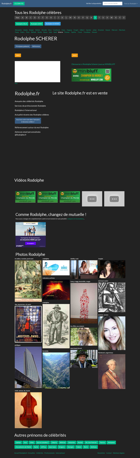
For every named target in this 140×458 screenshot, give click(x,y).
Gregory (62, 447)
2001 (18, 55)
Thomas (66, 32)
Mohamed (111, 442)
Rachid (80, 442)
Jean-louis (52, 447)
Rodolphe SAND (36, 24)
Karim (36, 447)
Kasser (108, 30)
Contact (109, 453)
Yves (25, 442)
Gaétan (18, 442)
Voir (16, 83)
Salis (50, 32)
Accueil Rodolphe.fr (20, 453)
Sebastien (71, 442)
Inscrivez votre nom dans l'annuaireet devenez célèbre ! (28, 121)
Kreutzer (101, 30)
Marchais (122, 30)
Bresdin (44, 30)
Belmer (38, 30)
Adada (25, 30)
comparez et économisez (75, 219)
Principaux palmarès (22, 46)
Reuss (45, 32)
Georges (70, 447)
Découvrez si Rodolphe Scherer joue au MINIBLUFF (93, 64)
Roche (39, 32)
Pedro (22, 32)
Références (36, 46)
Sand (55, 32)
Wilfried (62, 442)
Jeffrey (43, 447)
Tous (17, 17)
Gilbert (82, 30)
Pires (27, 32)
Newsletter (101, 453)
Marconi (114, 30)
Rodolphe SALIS (21, 24)
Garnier (88, 30)
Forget (76, 30)
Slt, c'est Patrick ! (91, 442)
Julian (94, 30)
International (60, 453)
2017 (75, 55)
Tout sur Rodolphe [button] (130, 3)
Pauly (16, 32)
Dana (63, 30)
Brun (50, 30)
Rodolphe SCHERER (52, 24)
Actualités (31, 453)
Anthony (94, 447)
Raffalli (33, 32)
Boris (86, 447)
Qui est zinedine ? (43, 442)
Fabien (79, 447)
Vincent (94, 32)
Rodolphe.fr (7, 3)
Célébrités (18, 3)
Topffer (73, 32)
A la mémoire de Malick (23, 447)
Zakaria (54, 442)
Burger (31, 30)
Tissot (80, 32)
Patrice (102, 442)
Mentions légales (119, 453)
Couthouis (56, 30)
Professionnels (49, 453)
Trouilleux (87, 32)
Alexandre (18, 30)
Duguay (69, 30)
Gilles (32, 442)
